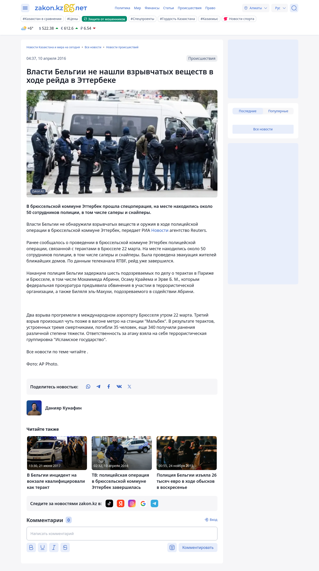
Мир (137, 8)
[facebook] (109, 386)
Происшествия (189, 8)
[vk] (119, 386)
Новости (159, 230)
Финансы (152, 8)
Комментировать (198, 547)
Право (210, 8)
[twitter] (129, 386)
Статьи (168, 8)
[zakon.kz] (61, 8)
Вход (213, 519)
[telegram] (98, 386)
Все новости (93, 47)
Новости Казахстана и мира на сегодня (53, 47)
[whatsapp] (88, 386)
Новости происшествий (122, 47)
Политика (122, 8)
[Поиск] (294, 8)
